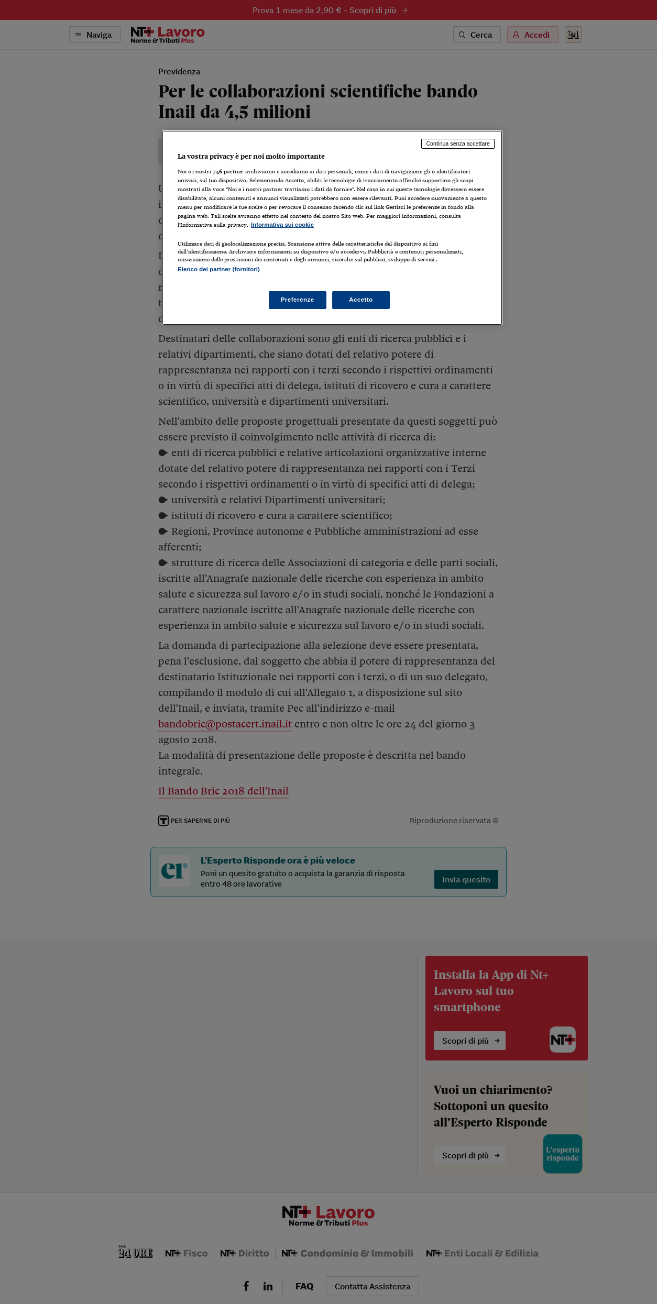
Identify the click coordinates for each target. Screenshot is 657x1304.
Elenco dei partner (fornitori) (219, 269)
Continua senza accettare (458, 143)
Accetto (361, 299)
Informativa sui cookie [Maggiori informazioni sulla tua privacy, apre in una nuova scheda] (282, 225)
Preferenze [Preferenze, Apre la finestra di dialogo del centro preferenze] (297, 299)
